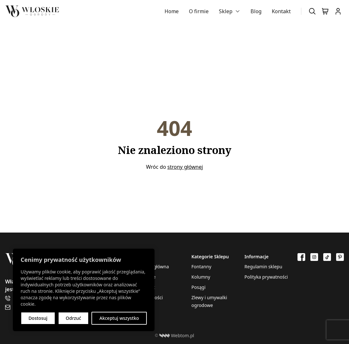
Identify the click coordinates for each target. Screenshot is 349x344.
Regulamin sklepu (263, 266)
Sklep (225, 11)
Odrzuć (73, 318)
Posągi (199, 287)
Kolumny (201, 277)
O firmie (199, 11)
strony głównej (185, 166)
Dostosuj (37, 318)
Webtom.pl (176, 335)
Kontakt (281, 11)
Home (172, 11)
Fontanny (202, 266)
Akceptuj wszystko (119, 318)
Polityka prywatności (266, 277)
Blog (255, 11)
